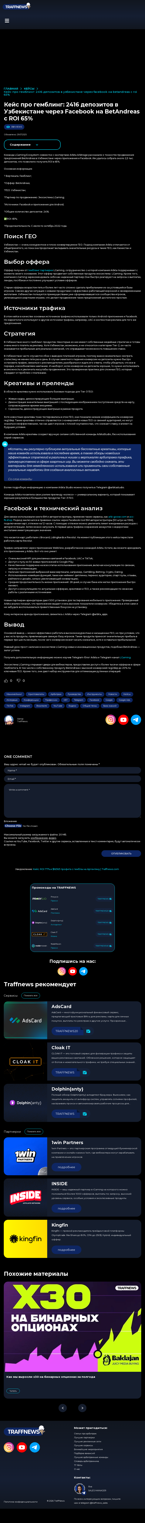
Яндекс (72, 705)
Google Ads (124, 700)
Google (109, 700)
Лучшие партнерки (84, 1437)
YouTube (57, 705)
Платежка (55, 913)
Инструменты (94, 694)
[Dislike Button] (18, 681)
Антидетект (56, 925)
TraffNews (22, 721)
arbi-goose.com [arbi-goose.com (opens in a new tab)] (117, 516)
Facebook (94, 700)
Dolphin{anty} (67, 1089)
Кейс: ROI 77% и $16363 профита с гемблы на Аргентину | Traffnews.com (76, 869)
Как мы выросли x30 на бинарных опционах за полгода (50, 1377)
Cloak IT (61, 1047)
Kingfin (60, 1225)
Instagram (25, 705)
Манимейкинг (14, 694)
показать (32, 144)
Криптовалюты (36, 694)
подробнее (66, 1167)
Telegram (78, 700)
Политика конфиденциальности (21, 1501)
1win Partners (67, 1142)
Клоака (54, 936)
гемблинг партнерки (40, 270)
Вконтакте (41, 705)
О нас (77, 1469)
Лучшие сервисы (83, 1445)
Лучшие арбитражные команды (91, 1457)
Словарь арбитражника (86, 1461)
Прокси (54, 901)
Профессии (51, 700)
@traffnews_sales (99, 1503)
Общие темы (90, 705)
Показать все (31, 995)
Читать (13, 1391)
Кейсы (127, 694)
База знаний (109, 705)
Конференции (31, 700)
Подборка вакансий (84, 1453)
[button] (7, 20)
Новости (112, 694)
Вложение (10, 821)
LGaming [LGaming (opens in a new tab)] (125, 657)
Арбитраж (56, 694)
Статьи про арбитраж (85, 1433)
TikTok (10, 705)
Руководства (74, 694)
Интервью (12, 700)
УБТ (66, 700)
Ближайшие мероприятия (88, 1449)
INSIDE (60, 1183)
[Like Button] (6, 681)
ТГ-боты (78, 1465)
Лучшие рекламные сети (87, 1441)
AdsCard (61, 1006)
